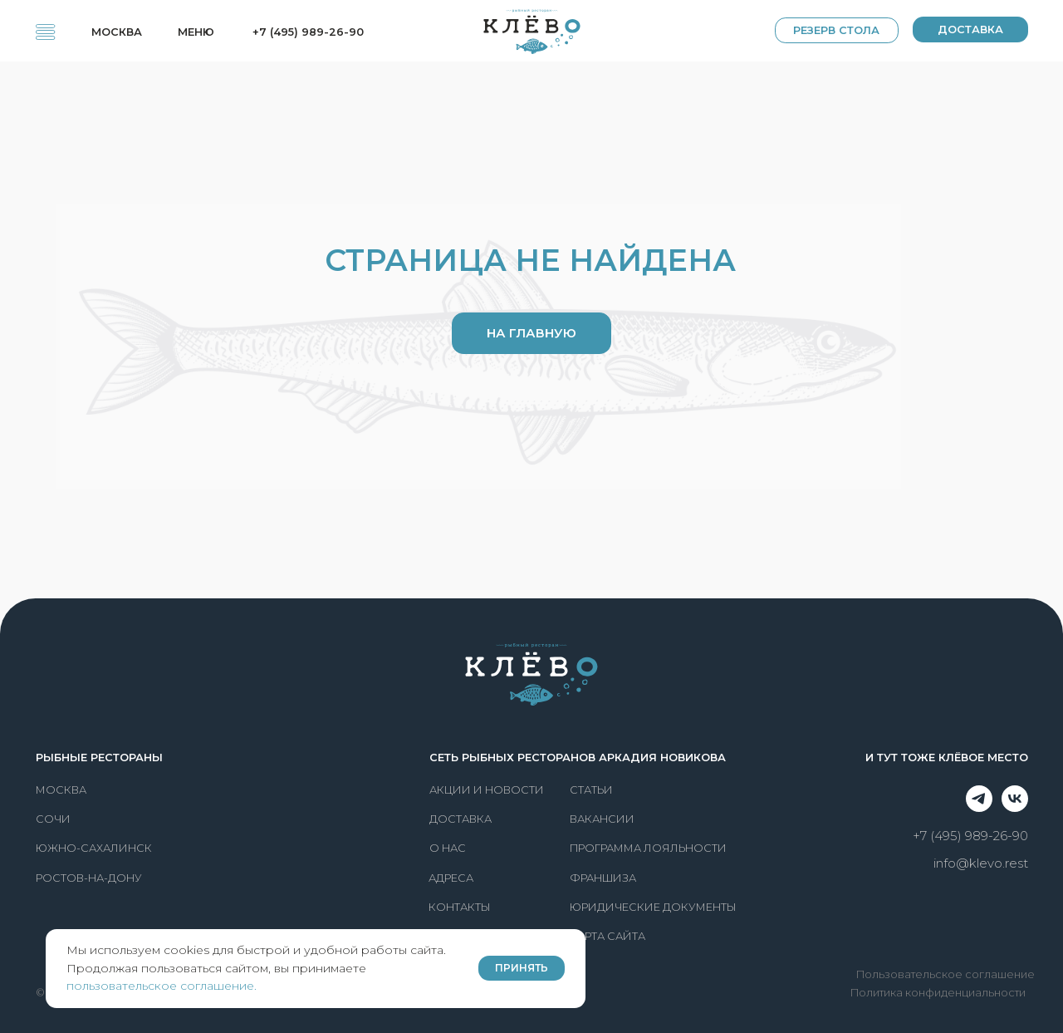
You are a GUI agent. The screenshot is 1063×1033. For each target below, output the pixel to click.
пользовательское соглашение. (161, 985)
